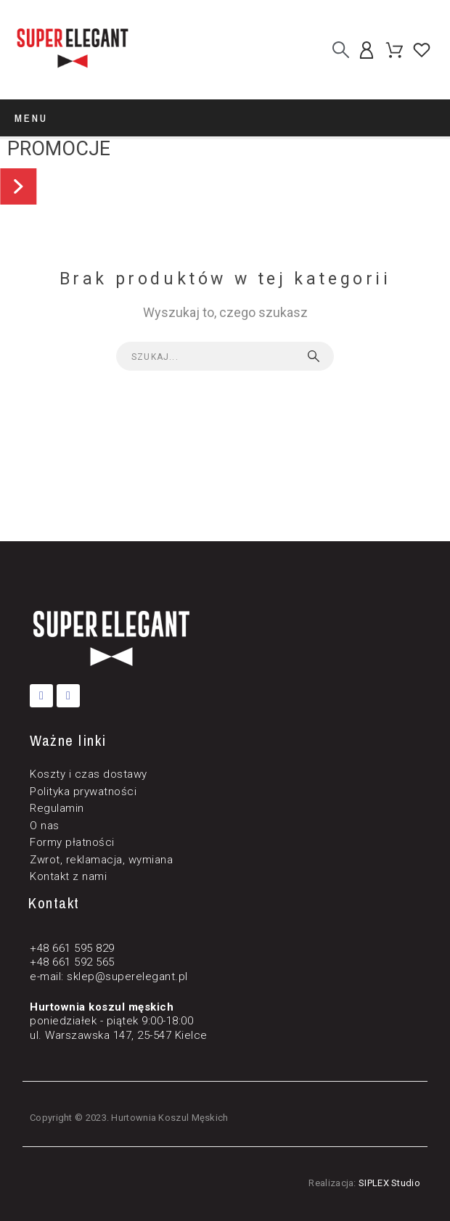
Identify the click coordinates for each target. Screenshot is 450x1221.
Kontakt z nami (68, 876)
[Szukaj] (341, 50)
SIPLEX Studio (389, 1182)
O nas (45, 825)
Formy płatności (72, 842)
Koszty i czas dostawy (88, 774)
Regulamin (57, 808)
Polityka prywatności (83, 791)
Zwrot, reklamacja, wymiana (101, 859)
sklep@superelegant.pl (127, 976)
